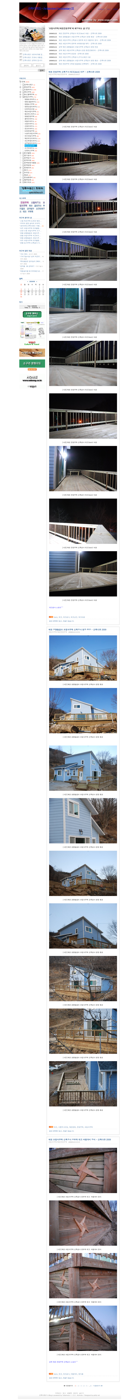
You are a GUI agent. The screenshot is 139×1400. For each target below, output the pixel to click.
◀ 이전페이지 (68, 1386)
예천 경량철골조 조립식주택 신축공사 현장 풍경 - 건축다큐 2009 (83, 37)
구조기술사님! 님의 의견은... (31, 256)
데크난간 (74, 617)
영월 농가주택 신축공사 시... (31, 243)
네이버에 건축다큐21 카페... (30, 226)
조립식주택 (89, 1127)
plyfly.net (97, 1395)
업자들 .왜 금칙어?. (27, 266)
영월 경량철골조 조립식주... (30, 233)
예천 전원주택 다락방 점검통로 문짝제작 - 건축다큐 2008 (80, 64)
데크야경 (81, 617)
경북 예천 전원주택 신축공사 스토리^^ (63, 1362)
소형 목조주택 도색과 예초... (31, 221)
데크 (60, 617)
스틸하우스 (36, 202)
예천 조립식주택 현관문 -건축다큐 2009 (74, 53)
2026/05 (32, 281)
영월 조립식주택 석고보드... (30, 235)
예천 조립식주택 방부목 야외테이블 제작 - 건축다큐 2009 (80, 43)
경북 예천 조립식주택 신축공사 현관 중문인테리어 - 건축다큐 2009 (84, 50)
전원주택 (80, 1127)
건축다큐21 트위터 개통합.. (33, 57)
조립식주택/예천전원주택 (57, 74)
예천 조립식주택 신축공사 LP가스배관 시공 (75, 57)
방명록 (115, 9)
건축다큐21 (43, 1395)
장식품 (80, 1374)
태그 (108, 9)
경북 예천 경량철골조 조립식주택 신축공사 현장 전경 (78, 47)
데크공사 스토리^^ (56, 607)
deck (56, 617)
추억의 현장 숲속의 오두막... (31, 223)
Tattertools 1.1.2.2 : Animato (72, 1395)
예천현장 (72, 1127)
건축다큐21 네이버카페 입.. (33, 54)
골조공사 (37, 205)
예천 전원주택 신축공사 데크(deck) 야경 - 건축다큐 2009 (80, 33)
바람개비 (74, 1374)
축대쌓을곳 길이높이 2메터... (31, 261)
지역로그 (101, 9)
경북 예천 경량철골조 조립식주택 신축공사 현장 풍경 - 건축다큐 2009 (85, 60)
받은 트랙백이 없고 (55, 621)
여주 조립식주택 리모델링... (30, 228)
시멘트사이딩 (63, 1127)
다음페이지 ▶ (98, 1386)
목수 (30, 205)
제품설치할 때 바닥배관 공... (31, 271)
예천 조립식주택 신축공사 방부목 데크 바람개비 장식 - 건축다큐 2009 (85, 40)
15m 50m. (24, 254)
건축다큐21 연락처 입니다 (32, 60)
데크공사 (66, 617)
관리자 (26, 65)
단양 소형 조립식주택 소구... (31, 230)
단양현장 (30, 208)
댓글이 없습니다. (68, 621)
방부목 (30, 211)
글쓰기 (38, 65)
